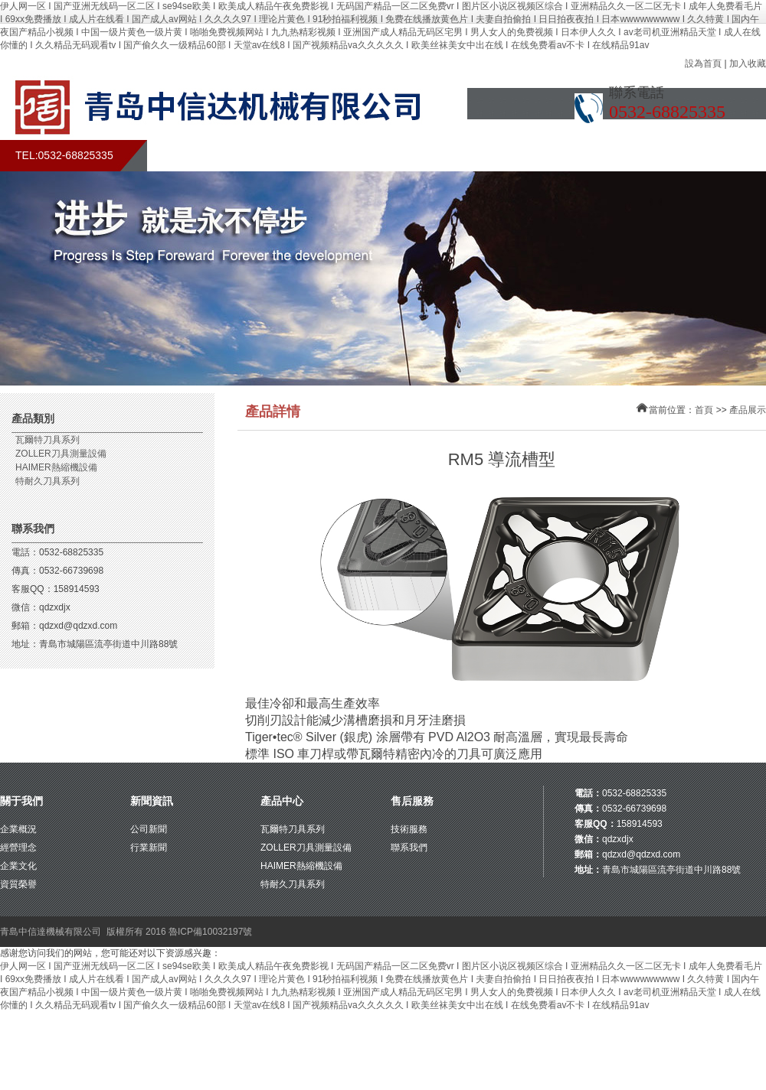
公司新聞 (148, 829)
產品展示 (429, 155)
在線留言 (590, 155)
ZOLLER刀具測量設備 (60, 453)
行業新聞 (148, 847)
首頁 (187, 155)
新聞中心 (349, 155)
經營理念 (18, 847)
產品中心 (281, 801)
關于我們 (268, 155)
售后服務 (509, 155)
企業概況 (18, 829)
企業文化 (18, 866)
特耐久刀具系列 (47, 481)
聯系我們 (670, 155)
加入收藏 (747, 63)
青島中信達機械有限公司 (50, 931)
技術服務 (409, 829)
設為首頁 (703, 63)
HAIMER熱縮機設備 (56, 467)
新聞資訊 (151, 801)
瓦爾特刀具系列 (47, 439)
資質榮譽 (18, 884)
